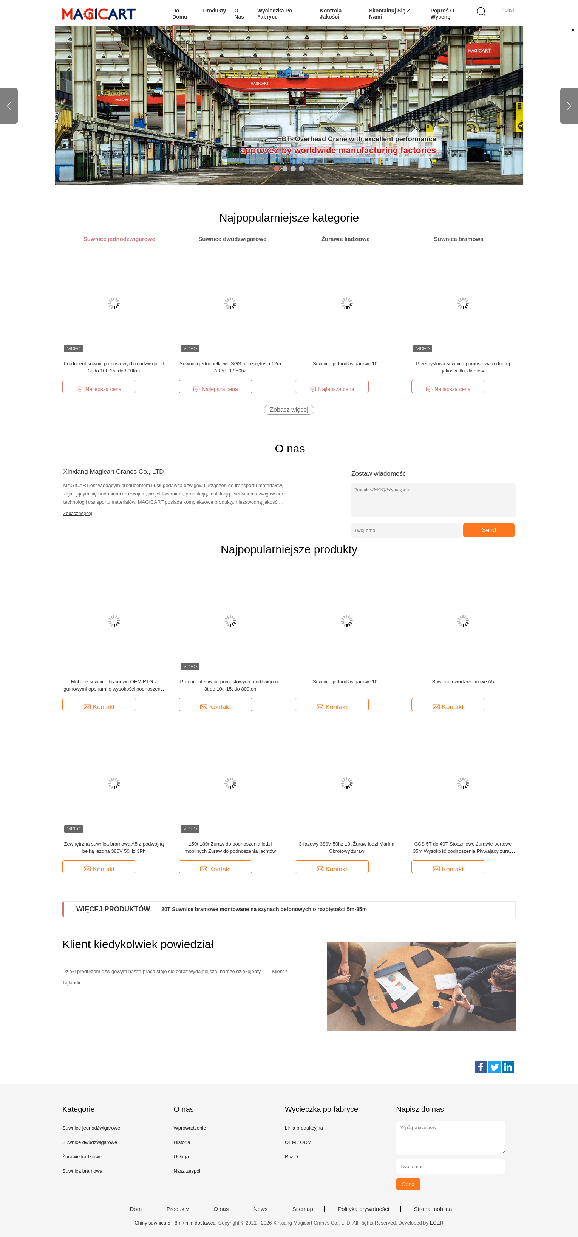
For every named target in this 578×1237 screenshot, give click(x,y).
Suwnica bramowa (82, 1171)
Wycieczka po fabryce (274, 14)
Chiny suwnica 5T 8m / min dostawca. (176, 1223)
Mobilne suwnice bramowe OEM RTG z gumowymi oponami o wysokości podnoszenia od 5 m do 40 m (113, 689)
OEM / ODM (298, 1142)
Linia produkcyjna (304, 1128)
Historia (181, 1142)
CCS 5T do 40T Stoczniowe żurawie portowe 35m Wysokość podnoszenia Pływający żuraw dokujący (463, 851)
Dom (136, 1209)
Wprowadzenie (189, 1128)
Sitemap (302, 1209)
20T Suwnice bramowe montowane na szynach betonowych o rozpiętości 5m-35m (264, 909)
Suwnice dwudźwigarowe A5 (463, 681)
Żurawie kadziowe (82, 1156)
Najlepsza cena (99, 389)
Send (489, 530)
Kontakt (99, 707)
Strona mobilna (433, 1209)
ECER (437, 1223)
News (260, 1209)
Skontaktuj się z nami (389, 14)
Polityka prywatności (363, 1209)
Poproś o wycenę (442, 14)
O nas (239, 14)
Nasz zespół (186, 1171)
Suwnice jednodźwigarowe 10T (346, 363)
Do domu (179, 14)
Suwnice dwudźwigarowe (89, 1142)
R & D (291, 1156)
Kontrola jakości (331, 14)
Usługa (181, 1156)
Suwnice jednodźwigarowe (91, 1128)
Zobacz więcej (289, 410)
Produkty (214, 11)
